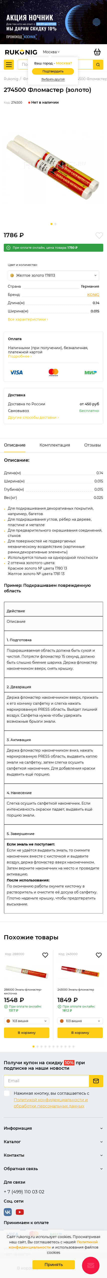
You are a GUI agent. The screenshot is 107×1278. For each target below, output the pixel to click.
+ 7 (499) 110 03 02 (24, 1192)
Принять (53, 1264)
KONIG (93, 295)
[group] (53, 167)
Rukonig (11, 79)
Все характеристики (28, 319)
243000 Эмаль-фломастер (76, 989)
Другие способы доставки (34, 418)
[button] (51, 224)
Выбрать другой (53, 79)
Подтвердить (53, 71)
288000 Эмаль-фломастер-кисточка (23, 991)
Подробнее (20, 356)
